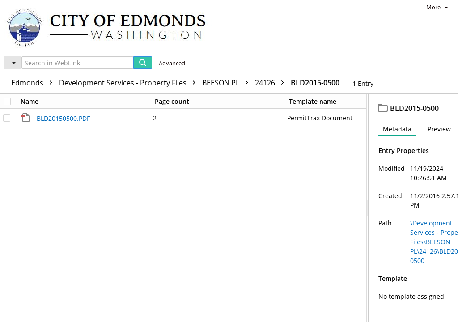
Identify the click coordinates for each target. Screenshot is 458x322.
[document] (413, 208)
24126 (271, 83)
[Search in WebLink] (77, 62)
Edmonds (34, 83)
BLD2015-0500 (315, 83)
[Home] (110, 27)
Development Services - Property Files (129, 83)
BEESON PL (227, 83)
